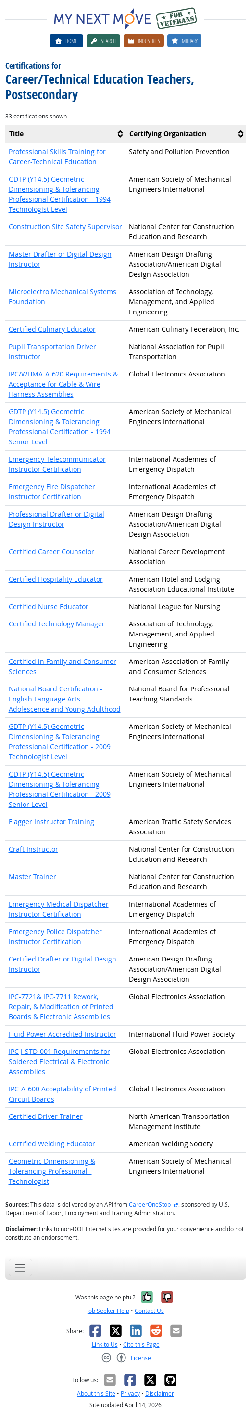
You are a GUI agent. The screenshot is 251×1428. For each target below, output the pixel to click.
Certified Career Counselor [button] (51, 551)
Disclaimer (159, 1393)
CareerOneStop (150, 1204)
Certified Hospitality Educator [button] (56, 579)
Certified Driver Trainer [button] (46, 1116)
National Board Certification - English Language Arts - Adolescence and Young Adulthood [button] (65, 699)
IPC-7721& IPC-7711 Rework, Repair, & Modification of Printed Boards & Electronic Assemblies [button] (61, 1006)
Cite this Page (141, 1344)
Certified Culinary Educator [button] (52, 329)
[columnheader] (65, 134)
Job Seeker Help (108, 1311)
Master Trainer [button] (32, 876)
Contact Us (149, 1311)
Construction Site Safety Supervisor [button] (65, 226)
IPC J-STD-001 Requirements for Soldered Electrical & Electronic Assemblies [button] (59, 1061)
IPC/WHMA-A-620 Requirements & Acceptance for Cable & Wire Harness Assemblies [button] (63, 384)
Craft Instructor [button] (33, 849)
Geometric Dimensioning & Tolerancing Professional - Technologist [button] (52, 1171)
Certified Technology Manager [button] (57, 623)
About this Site (96, 1393)
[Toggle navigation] (20, 1267)
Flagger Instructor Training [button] (51, 821)
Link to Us (105, 1344)
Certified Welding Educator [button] (52, 1143)
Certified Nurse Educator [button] (48, 606)
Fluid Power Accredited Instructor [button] (62, 1034)
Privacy (130, 1393)
